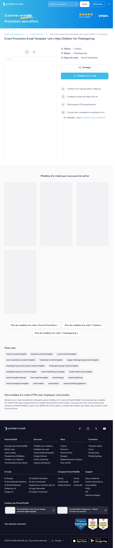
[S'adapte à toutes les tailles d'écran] (63, 96)
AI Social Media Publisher (15, 482)
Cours (91, 449)
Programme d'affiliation (14, 456)
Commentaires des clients (16, 463)
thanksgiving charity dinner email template (25, 366)
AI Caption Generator (38, 492)
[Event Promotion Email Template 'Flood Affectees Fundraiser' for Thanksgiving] (92, 214)
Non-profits (65, 463)
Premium (64, 449)
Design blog (93, 453)
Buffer (76, 482)
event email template (66, 354)
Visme (76, 478)
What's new (9, 449)
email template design (16, 377)
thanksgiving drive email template (21, 372)
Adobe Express (64, 485)
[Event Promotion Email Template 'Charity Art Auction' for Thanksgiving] (20, 282)
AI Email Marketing (12, 485)
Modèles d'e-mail (41, 449)
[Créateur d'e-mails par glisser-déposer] (63, 89)
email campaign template (17, 383)
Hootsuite (78, 485)
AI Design (8, 478)
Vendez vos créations (13, 459)
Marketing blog (95, 456)
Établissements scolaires (71, 459)
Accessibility (90, 485)
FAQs (87, 488)
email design (58, 377)
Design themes (40, 456)
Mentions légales (92, 495)
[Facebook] (80, 428)
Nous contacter (92, 478)
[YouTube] (104, 428)
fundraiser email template (51, 360)
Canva (60, 478)
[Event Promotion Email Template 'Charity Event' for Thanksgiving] (20, 214)
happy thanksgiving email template (82, 360)
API (86, 492)
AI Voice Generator (37, 482)
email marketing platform (75, 383)
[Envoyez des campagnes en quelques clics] (63, 112)
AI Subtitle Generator (38, 478)
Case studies (10, 453)
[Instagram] (88, 428)
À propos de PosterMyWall (15, 446)
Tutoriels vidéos (95, 446)
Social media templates (44, 453)
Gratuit (63, 446)
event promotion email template (20, 360)
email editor (53, 383)
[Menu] (109, 4)
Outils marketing (41, 459)
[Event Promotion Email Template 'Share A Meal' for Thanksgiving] (56, 214)
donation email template (42, 354)
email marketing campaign (53, 372)
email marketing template (80, 372)
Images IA (8, 492)
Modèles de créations (43, 446)
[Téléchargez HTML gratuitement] (63, 104)
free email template (39, 377)
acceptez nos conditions (93, 117)
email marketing (75, 377)
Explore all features (42, 463)
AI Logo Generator (37, 488)
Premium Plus (66, 453)
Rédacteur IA (10, 488)
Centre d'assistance (94, 482)
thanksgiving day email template (63, 366)
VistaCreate (63, 482)
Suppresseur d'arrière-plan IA (42, 485)
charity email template (16, 354)
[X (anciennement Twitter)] (96, 428)
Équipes (63, 456)
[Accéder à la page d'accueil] (11, 4)
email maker (38, 383)
